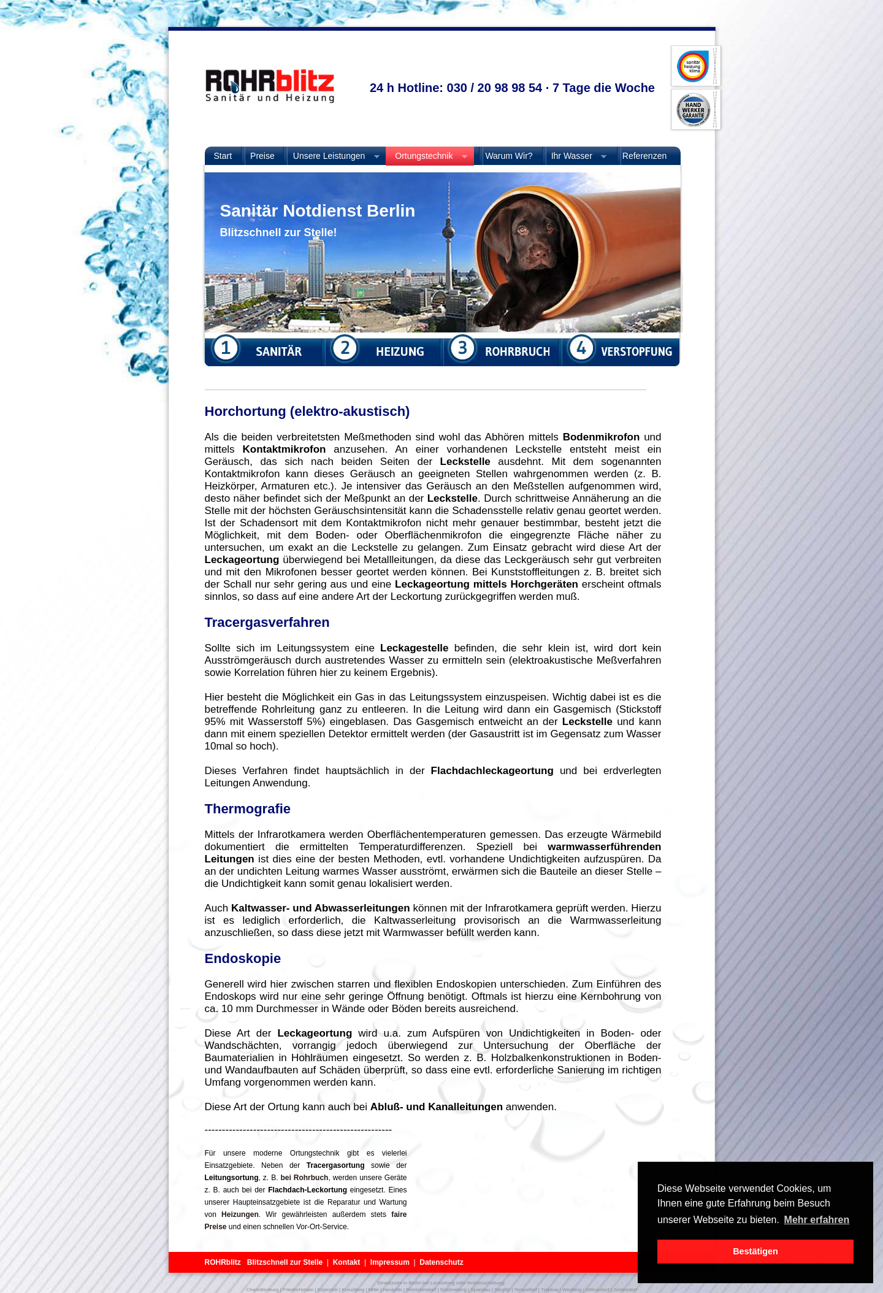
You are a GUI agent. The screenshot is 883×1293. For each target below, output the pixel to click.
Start (223, 156)
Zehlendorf (624, 1289)
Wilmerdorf (598, 1289)
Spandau (480, 1289)
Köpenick (328, 1289)
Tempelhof (525, 1289)
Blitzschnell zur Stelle (285, 1262)
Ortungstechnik (426, 156)
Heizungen (237, 1214)
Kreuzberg (353, 1289)
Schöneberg (453, 1289)
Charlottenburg (263, 1289)
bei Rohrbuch (304, 1177)
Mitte (374, 1289)
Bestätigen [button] (755, 1251)
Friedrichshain (298, 1289)
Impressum (390, 1262)
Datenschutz (441, 1262)
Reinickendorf (421, 1289)
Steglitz (502, 1289)
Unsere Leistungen (332, 156)
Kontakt (347, 1262)
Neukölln (392, 1289)
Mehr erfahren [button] (817, 1219)
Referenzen (644, 156)
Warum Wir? (508, 156)
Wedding (571, 1289)
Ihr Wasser (574, 156)
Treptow (550, 1289)
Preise (262, 156)
